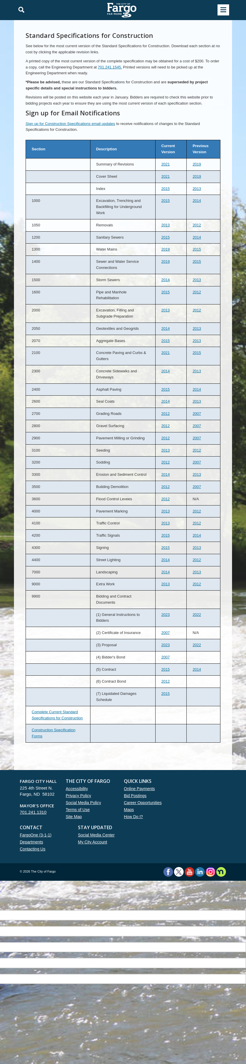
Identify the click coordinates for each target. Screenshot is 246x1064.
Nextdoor (221, 872)
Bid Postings (135, 795)
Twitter (179, 872)
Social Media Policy (83, 802)
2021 (165, 164)
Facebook (168, 872)
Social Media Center (96, 835)
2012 (196, 225)
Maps (129, 809)
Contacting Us (32, 849)
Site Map (74, 816)
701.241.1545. (110, 67)
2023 (165, 614)
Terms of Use (78, 809)
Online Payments (139, 788)
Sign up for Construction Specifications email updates (70, 123)
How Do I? (133, 816)
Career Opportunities (143, 802)
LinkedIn (200, 872)
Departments (31, 842)
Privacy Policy (78, 795)
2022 (196, 614)
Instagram (210, 872)
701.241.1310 (33, 812)
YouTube (189, 872)
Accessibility (77, 788)
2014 (196, 200)
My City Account (92, 842)
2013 (196, 188)
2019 (196, 164)
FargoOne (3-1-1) (35, 835)
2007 (196, 413)
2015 (165, 188)
